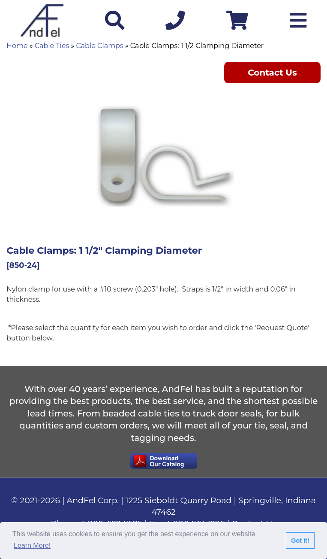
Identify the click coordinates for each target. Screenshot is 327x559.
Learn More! (32, 545)
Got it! (300, 540)
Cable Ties (52, 46)
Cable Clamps (99, 46)
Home (17, 46)
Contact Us (272, 72)
